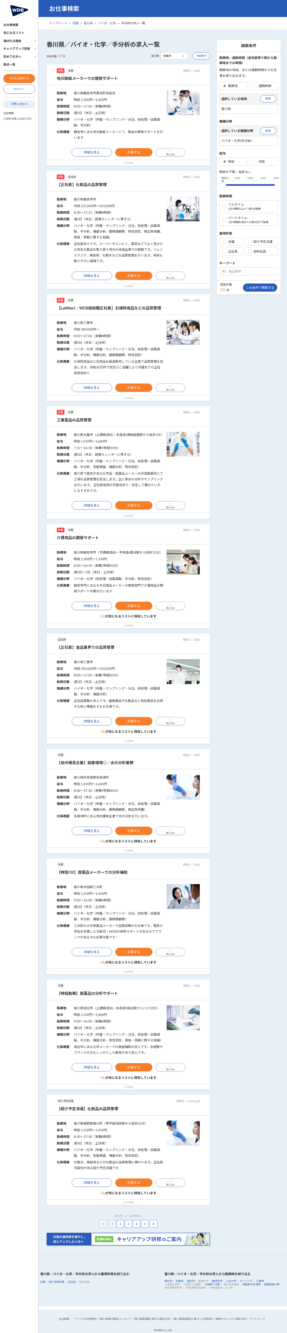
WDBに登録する (19, 78)
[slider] (222, 184)
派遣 (228, 241)
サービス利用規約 (86, 1318)
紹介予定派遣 (260, 241)
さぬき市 (231, 1281)
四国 (76, 23)
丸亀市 (179, 1281)
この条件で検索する (260, 287)
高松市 (168, 1281)
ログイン (19, 89)
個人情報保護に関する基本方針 (152, 1318)
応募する (133, 152)
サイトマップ (257, 1318)
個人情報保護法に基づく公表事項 (193, 1318)
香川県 (88, 23)
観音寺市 (217, 1281)
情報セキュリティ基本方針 (231, 1318)
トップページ (58, 23)
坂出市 (191, 1281)
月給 (259, 161)
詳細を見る (92, 152)
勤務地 (230, 86)
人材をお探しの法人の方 (17, 118)
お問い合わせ (19, 104)
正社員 (230, 251)
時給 (228, 161)
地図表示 (201, 55)
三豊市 (260, 1281)
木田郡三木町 (212, 1284)
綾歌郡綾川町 (272, 1284)
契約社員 (257, 251)
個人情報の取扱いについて (115, 1318)
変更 (268, 98)
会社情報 (8, 113)
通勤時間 (262, 86)
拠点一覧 (9, 64)
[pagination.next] (153, 1224)
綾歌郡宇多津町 (252, 1284)
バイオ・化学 (107, 23)
